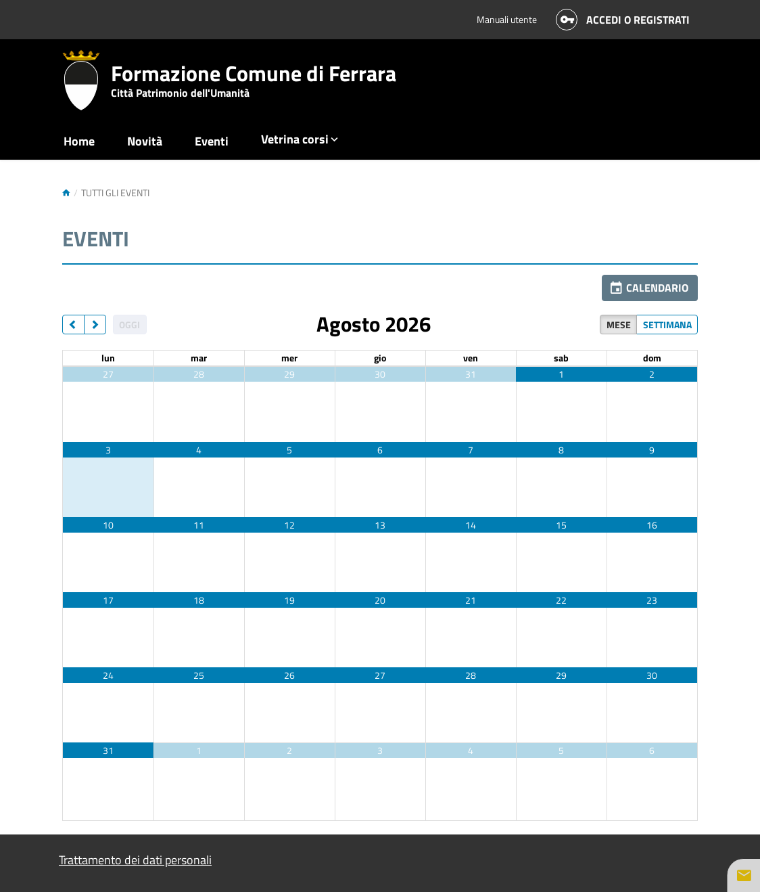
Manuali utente (507, 19)
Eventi (212, 141)
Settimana (667, 324)
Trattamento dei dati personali (135, 860)
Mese (619, 324)
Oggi (129, 324)
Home (79, 141)
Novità (144, 141)
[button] (650, 288)
